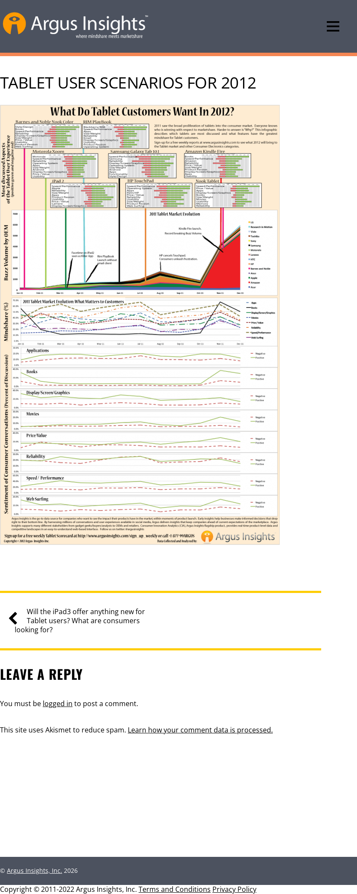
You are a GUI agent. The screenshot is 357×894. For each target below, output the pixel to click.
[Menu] (333, 26)
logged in (58, 703)
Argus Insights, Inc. (34, 870)
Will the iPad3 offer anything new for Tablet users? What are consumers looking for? (80, 620)
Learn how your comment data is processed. (200, 730)
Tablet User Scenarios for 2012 (128, 82)
